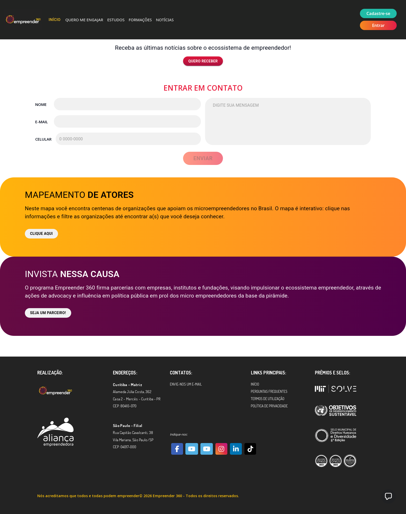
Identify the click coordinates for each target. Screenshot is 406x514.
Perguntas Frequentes (269, 391)
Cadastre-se (378, 13)
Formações (140, 19)
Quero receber (203, 61)
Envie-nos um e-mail (186, 384)
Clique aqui (41, 233)
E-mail (41, 121)
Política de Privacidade (269, 406)
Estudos (116, 19)
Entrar (378, 25)
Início (54, 19)
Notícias (164, 19)
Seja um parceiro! (48, 313)
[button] (388, 496)
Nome (41, 104)
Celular (43, 139)
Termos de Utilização (268, 398)
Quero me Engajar (84, 19)
